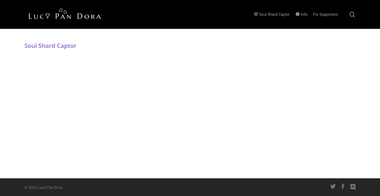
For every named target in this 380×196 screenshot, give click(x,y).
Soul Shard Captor (50, 45)
